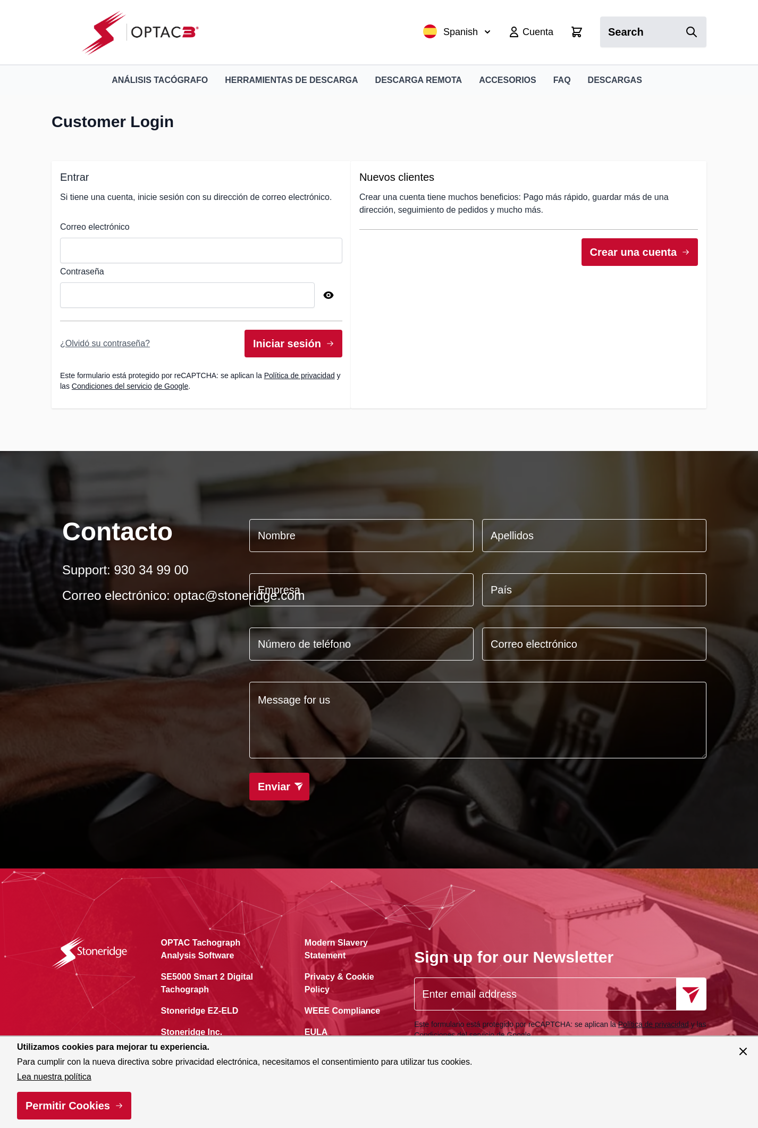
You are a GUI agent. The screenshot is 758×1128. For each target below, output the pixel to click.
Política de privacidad (299, 375)
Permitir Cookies (68, 1106)
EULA (316, 1032)
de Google (171, 386)
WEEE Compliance (342, 1010)
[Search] (691, 31)
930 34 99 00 (151, 570)
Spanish (457, 31)
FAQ (562, 80)
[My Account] (530, 31)
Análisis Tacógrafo (160, 80)
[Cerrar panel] (743, 1051)
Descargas (615, 80)
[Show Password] (328, 295)
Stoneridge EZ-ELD (200, 1010)
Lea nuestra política (54, 1076)
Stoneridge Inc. (192, 1032)
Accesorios (507, 80)
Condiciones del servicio (112, 386)
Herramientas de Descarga (291, 80)
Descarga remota (418, 80)
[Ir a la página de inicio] (146, 32)
